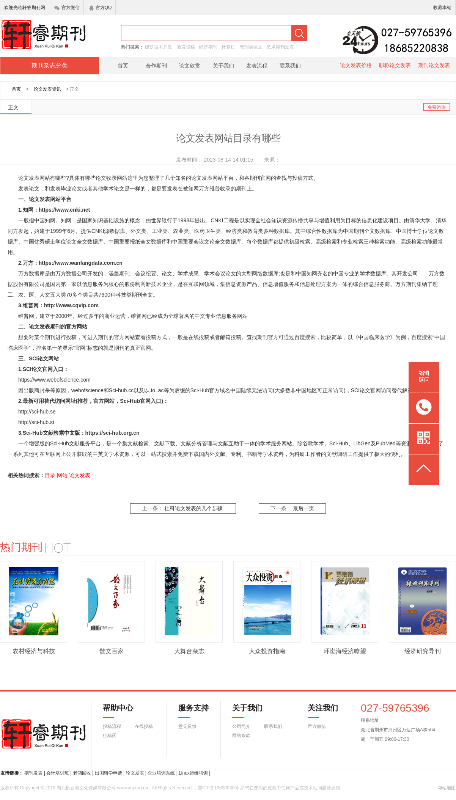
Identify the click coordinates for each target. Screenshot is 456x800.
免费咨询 (437, 107)
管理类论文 (251, 47)
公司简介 (241, 726)
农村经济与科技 (34, 651)
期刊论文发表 (434, 65)
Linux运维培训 (193, 773)
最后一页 (303, 508)
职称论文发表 (395, 65)
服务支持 (189, 711)
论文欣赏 (189, 66)
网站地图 (446, 788)
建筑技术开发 (158, 47)
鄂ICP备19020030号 (218, 788)
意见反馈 (187, 726)
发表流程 (256, 66)
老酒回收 (82, 773)
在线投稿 (144, 726)
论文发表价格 (356, 65)
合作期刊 (156, 66)
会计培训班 (57, 773)
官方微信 (67, 7)
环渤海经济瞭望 (345, 651)
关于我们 (223, 66)
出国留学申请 (108, 773)
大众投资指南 (267, 651)
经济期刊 (208, 47)
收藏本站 (442, 7)
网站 (62, 475)
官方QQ (100, 7)
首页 (123, 66)
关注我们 (318, 711)
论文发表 (79, 475)
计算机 (228, 47)
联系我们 (290, 66)
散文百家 (111, 651)
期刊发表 (33, 773)
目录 (50, 475)
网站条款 (241, 735)
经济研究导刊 (422, 651)
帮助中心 (118, 711)
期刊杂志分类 (49, 65)
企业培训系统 (161, 773)
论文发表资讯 (47, 89)
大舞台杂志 (189, 651)
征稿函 (109, 735)
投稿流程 (112, 726)
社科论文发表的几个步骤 (193, 508)
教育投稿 (186, 47)
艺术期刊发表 (280, 47)
